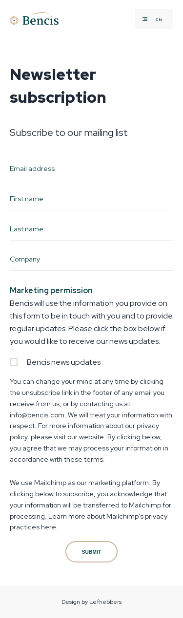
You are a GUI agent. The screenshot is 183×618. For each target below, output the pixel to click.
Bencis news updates (64, 362)
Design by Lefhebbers (91, 602)
